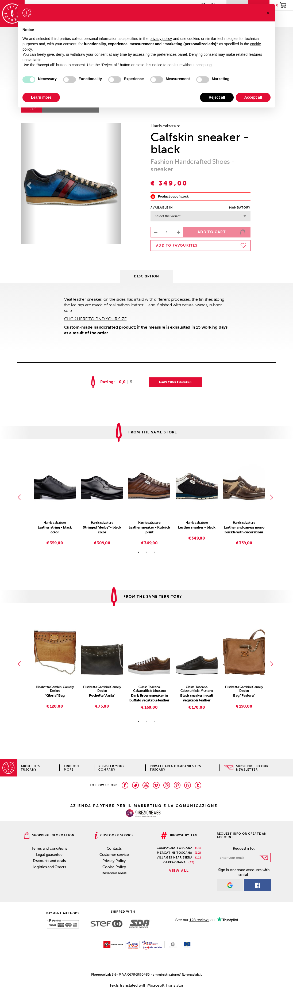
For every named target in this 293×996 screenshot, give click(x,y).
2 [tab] (146, 552)
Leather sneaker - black (196, 527)
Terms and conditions (49, 848)
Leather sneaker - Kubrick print (149, 529)
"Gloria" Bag (54, 695)
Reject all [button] (217, 97)
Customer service (114, 854)
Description (146, 276)
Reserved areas (114, 873)
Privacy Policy (114, 861)
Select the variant (200, 216)
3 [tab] (154, 552)
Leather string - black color (55, 529)
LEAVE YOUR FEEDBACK (175, 382)
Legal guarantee (49, 854)
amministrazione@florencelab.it (177, 974)
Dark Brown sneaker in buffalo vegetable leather (149, 697)
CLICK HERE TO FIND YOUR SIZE (95, 318)
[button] (28, 183)
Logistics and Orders (49, 867)
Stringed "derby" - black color (102, 529)
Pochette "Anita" (102, 695)
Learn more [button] (41, 97)
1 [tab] (138, 552)
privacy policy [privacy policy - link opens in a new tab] (160, 38)
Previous (20, 497)
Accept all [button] (253, 97)
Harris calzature (165, 125)
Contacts (114, 848)
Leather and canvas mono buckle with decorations (244, 529)
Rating (107, 382)
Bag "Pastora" (244, 695)
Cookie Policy (114, 867)
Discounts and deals (49, 861)
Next (272, 497)
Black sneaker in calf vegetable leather (196, 697)
